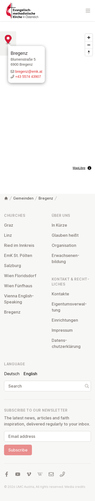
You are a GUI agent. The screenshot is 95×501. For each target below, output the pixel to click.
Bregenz (40, 60)
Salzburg (12, 265)
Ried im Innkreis (19, 245)
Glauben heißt (65, 235)
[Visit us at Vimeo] (28, 474)
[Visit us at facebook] (6, 474)
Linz (8, 235)
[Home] (6, 198)
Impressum (62, 330)
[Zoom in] (88, 37)
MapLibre (79, 168)
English (30, 373)
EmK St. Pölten (18, 255)
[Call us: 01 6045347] (62, 474)
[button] (47, 99)
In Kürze (59, 225)
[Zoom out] (88, 45)
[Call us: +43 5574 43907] (47, 83)
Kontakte (60, 293)
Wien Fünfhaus (18, 285)
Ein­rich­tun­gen (65, 320)
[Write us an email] (47, 78)
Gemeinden (23, 198)
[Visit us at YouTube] (17, 474)
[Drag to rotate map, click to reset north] (88, 52)
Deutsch (12, 373)
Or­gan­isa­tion (64, 245)
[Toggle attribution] (89, 168)
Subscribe (18, 449)
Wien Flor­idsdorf (20, 275)
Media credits (75, 487)
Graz (8, 225)
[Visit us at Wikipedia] (40, 474)
